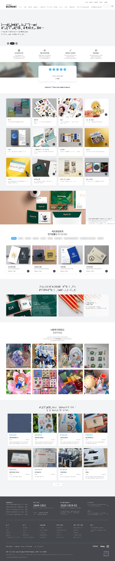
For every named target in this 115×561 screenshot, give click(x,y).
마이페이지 (96, 2)
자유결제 (41, 533)
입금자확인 (59, 533)
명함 (20, 7)
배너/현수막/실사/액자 (64, 7)
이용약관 (13, 542)
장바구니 (101, 2)
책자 (49, 7)
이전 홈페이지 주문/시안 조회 (96, 525)
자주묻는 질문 (59, 525)
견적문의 (58, 530)
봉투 (53, 7)
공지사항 (58, 523)
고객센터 (105, 2)
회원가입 (90, 2)
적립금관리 (76, 530)
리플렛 (45, 7)
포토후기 (41, 528)
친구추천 (41, 530)
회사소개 (8, 542)
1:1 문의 (58, 528)
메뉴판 (57, 7)
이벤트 (41, 523)
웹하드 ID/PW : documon (96, 523)
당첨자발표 (42, 525)
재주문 (75, 528)
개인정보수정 (76, 533)
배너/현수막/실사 (26, 533)
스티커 (27, 7)
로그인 (86, 2)
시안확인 (75, 525)
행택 (23, 7)
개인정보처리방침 (19, 542)
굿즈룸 (32, 7)
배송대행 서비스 (74, 7)
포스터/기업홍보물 (38, 7)
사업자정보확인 (28, 542)
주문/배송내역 (76, 523)
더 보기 (57, 480)
